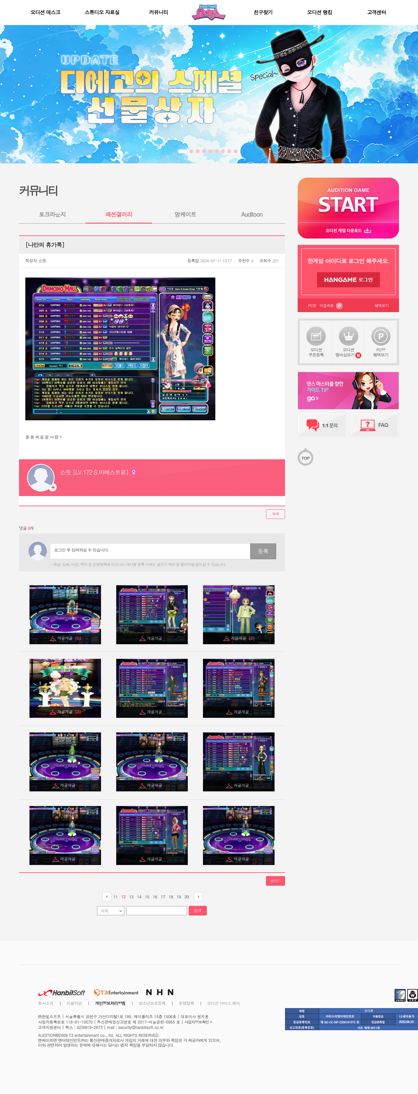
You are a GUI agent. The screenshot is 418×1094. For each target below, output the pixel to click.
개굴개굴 (69, 638)
